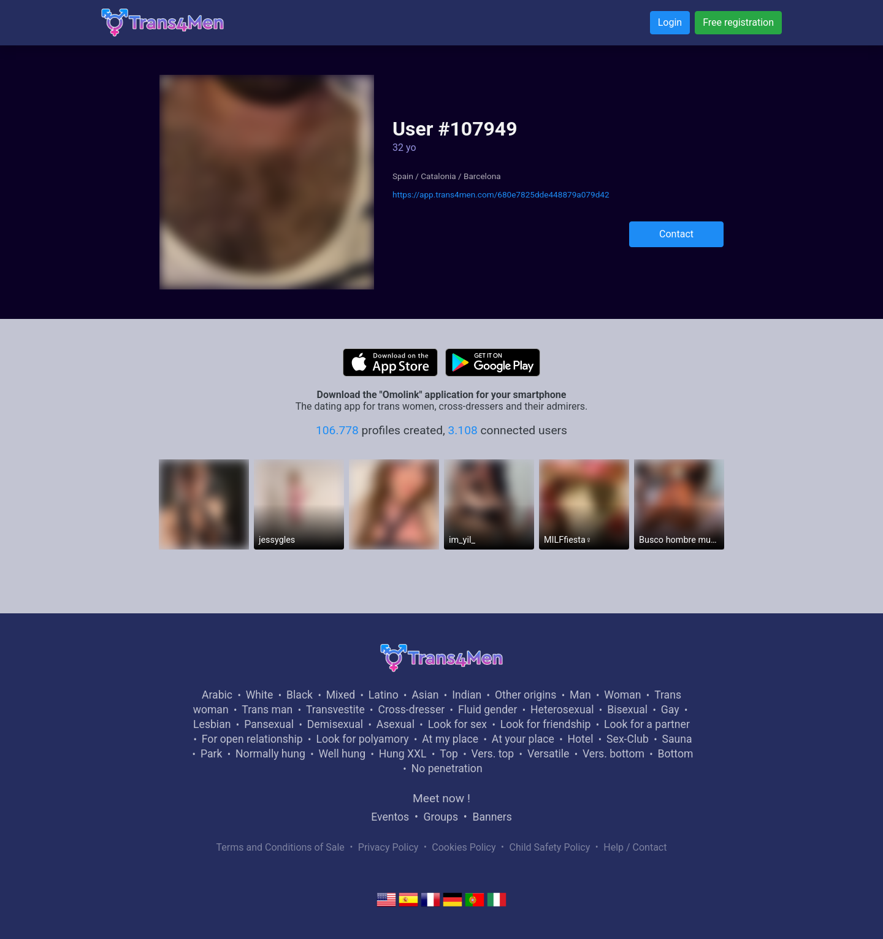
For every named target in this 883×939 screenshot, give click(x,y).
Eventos (390, 817)
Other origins (525, 695)
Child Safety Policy (550, 847)
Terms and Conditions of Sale (280, 847)
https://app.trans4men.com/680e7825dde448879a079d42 (501, 194)
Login (670, 22)
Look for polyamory (362, 739)
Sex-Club (627, 739)
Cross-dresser (411, 709)
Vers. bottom (613, 754)
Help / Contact (635, 847)
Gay (670, 709)
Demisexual (335, 724)
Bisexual (627, 709)
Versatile (548, 754)
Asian (424, 695)
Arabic (217, 695)
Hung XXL (403, 754)
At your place (523, 739)
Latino (384, 695)
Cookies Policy (463, 847)
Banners (491, 817)
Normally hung (270, 754)
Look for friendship (545, 724)
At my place (450, 739)
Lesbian (212, 724)
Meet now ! (441, 798)
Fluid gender (487, 709)
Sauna (677, 739)
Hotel (580, 739)
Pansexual (269, 724)
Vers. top (492, 754)
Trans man (267, 709)
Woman (622, 695)
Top (449, 754)
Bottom (676, 754)
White (259, 695)
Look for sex (457, 724)
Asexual (396, 724)
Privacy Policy (388, 847)
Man (580, 695)
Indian (466, 695)
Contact (676, 234)
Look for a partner (647, 724)
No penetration (447, 768)
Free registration (738, 22)
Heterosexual (562, 709)
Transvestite (335, 709)
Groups (441, 817)
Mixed (340, 695)
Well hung (342, 754)
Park (211, 754)
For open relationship (252, 739)
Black (299, 695)
